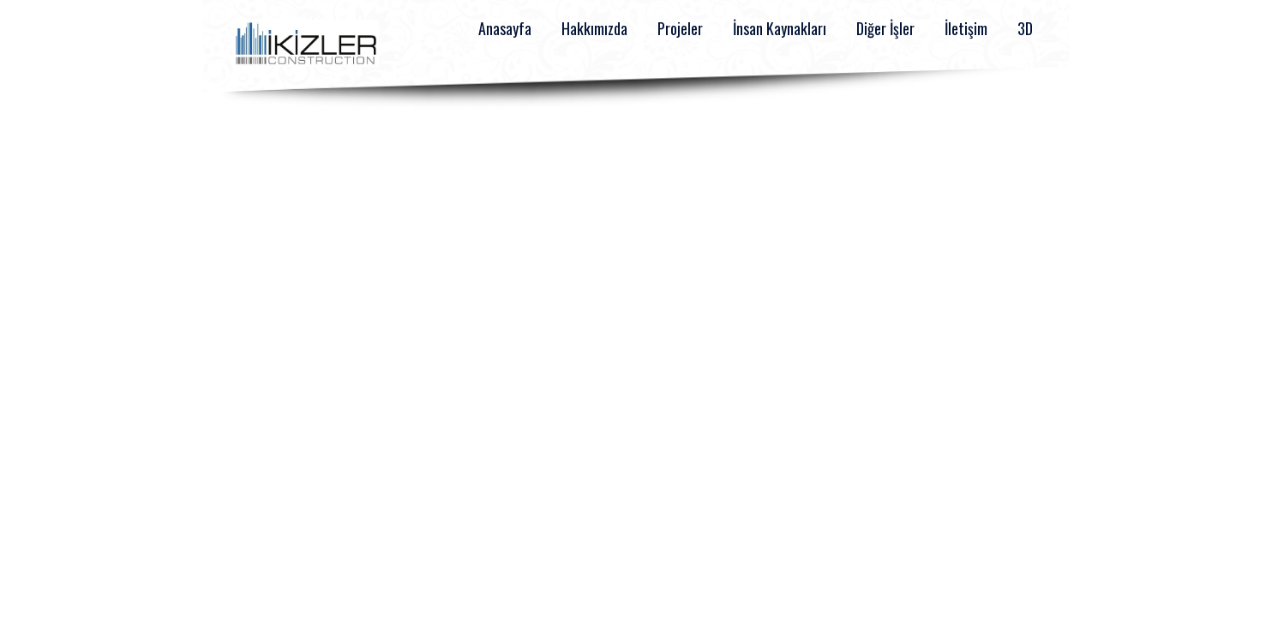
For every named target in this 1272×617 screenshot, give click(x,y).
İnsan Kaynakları (779, 28)
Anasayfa (504, 28)
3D (1025, 28)
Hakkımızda (594, 28)
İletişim (966, 28)
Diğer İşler (885, 28)
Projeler (680, 28)
